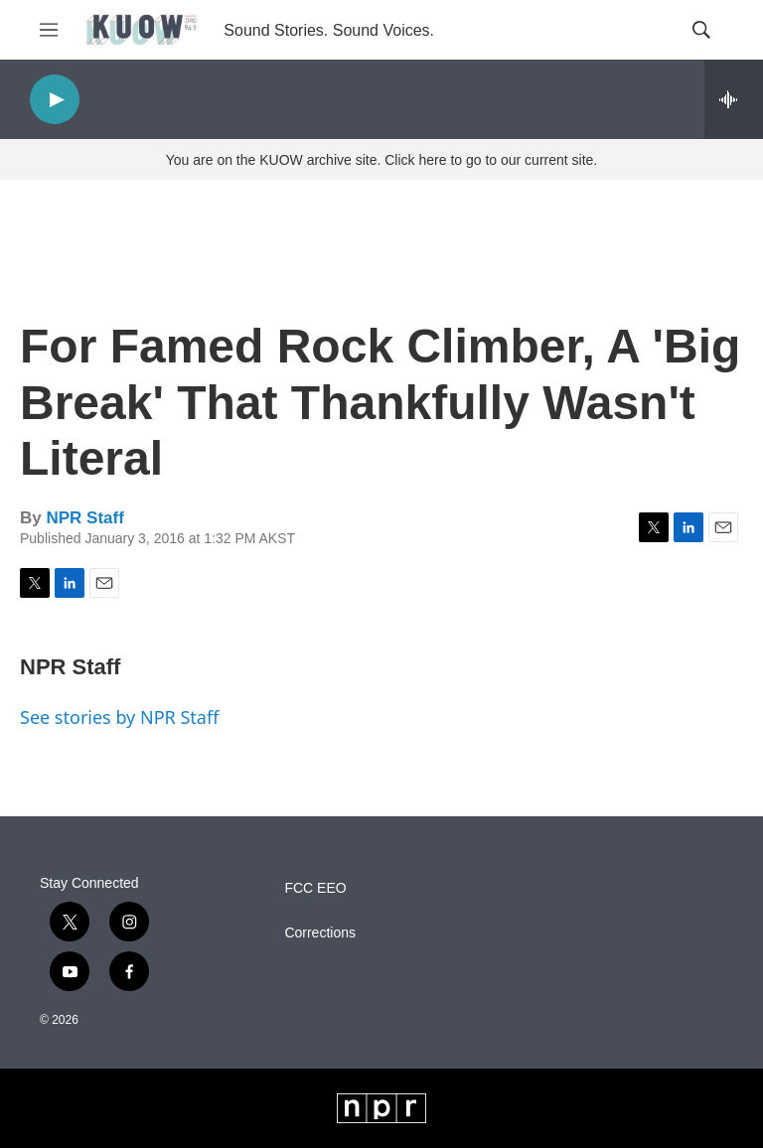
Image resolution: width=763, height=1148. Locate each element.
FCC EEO (315, 888)
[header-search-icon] (701, 30)
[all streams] (733, 99)
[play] (55, 99)
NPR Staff (84, 517)
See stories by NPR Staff (119, 717)
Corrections (320, 933)
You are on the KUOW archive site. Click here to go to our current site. (381, 160)
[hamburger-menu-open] (49, 30)
